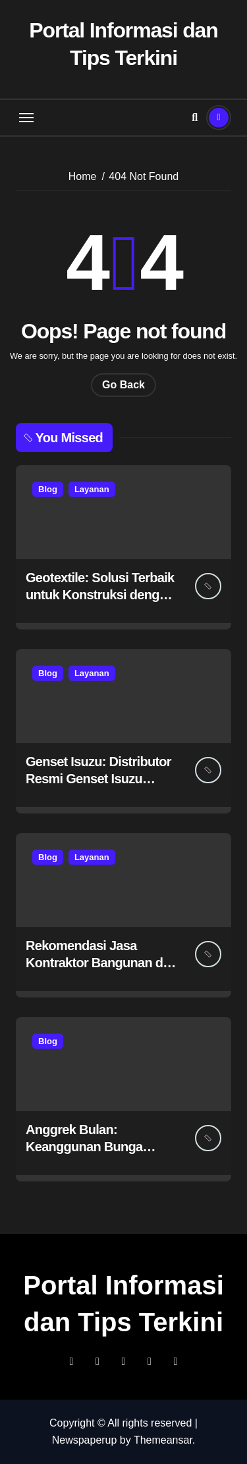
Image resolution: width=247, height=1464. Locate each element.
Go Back (123, 384)
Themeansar (163, 1440)
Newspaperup (84, 1440)
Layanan (91, 489)
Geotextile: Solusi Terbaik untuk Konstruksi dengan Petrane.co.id (100, 594)
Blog (47, 489)
